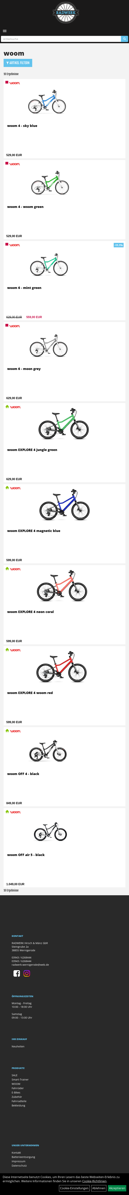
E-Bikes (16, 1092)
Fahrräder (18, 1088)
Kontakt (16, 1152)
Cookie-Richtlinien (94, 1181)
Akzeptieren (117, 1188)
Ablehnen (98, 1188)
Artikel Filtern (18, 63)
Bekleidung (18, 1105)
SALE (14, 1075)
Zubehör (17, 1097)
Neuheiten (18, 1046)
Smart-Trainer (20, 1079)
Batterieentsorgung (23, 1157)
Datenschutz (19, 1165)
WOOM (16, 1084)
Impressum (18, 1161)
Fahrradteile (19, 1101)
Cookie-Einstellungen (74, 1188)
